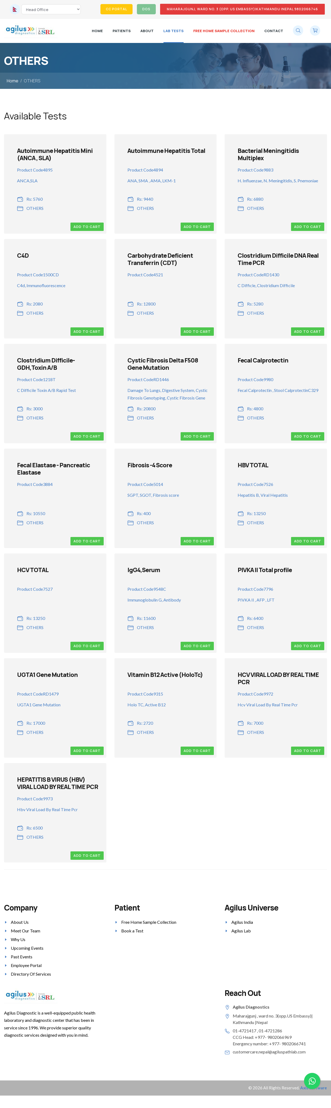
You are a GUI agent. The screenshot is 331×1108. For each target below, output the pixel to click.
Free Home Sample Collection (224, 30)
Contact (273, 30)
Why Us (18, 939)
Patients (122, 30)
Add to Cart (87, 226)
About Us (20, 922)
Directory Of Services (31, 973)
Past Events (21, 956)
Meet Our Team (25, 930)
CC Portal (116, 9)
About (147, 30)
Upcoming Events (27, 948)
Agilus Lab (241, 930)
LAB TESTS (173, 30)
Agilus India (242, 922)
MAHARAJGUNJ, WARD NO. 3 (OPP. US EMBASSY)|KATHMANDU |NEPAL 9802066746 (242, 9)
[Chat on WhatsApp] (312, 1081)
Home (97, 30)
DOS (146, 9)
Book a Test (132, 930)
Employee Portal (26, 965)
